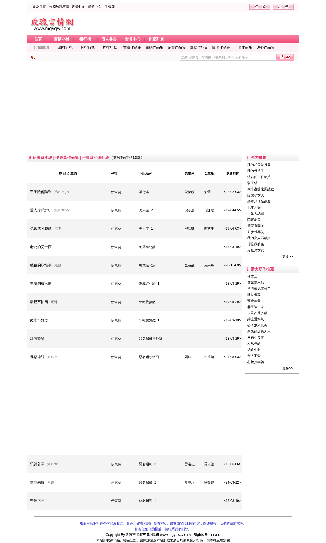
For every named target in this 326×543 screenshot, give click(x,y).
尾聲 (57, 229)
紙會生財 (254, 350)
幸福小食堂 (255, 337)
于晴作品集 (243, 47)
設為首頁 (39, 7)
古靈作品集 (132, 47)
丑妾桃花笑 (255, 232)
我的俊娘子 (255, 171)
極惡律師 (37, 357)
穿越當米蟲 (255, 282)
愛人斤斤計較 (41, 210)
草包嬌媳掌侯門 (259, 289)
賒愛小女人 (255, 195)
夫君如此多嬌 (257, 313)
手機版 (110, 7)
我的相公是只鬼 (259, 165)
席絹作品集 (154, 47)
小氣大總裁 (255, 214)
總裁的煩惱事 (41, 265)
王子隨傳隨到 (41, 192)
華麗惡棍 (37, 482)
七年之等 (254, 207)
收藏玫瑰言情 (59, 7)
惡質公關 (37, 464)
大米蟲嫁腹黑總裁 (260, 189)
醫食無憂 (254, 301)
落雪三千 (254, 276)
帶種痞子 (37, 501)
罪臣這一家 (255, 307)
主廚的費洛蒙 (41, 283)
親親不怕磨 (39, 302)
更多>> (287, 257)
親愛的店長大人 (259, 331)
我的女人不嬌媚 (259, 238)
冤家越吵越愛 (41, 228)
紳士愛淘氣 (255, 319)
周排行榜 (110, 47)
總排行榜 (65, 47)
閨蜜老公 (254, 220)
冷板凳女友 (255, 250)
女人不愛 (254, 356)
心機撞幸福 (255, 362)
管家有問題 (255, 226)
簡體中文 (94, 7)
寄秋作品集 (199, 47)
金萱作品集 (177, 47)
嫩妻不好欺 (39, 320)
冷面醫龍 (37, 338)
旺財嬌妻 (254, 295)
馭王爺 (252, 183)
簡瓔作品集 (221, 47)
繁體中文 (78, 7)
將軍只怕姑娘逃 (259, 201)
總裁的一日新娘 (259, 177)
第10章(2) (61, 192)
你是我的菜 (255, 244)
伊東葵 (116, 192)
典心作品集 (266, 47)
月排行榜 (88, 47)
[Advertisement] (163, 107)
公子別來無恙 (257, 325)
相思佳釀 (254, 344)
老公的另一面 (41, 247)
